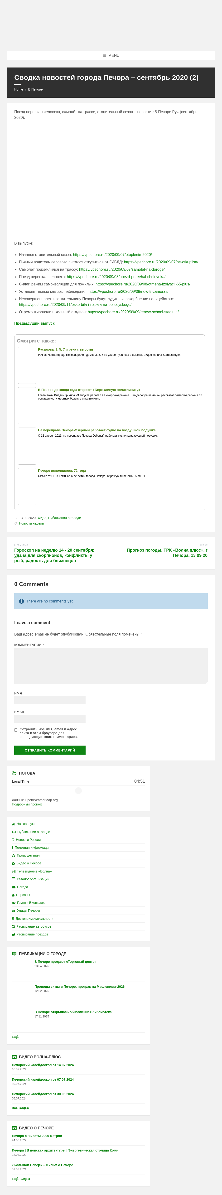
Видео (41, 518)
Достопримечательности (32, 918)
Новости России (26, 840)
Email (19, 712)
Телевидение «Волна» (32, 871)
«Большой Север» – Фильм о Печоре (42, 1165)
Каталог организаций (30, 879)
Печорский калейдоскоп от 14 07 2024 (43, 1065)
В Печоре (35, 89)
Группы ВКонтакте (28, 903)
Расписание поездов (30, 934)
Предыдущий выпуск (34, 323)
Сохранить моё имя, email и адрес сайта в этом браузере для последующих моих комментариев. (49, 733)
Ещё (15, 1037)
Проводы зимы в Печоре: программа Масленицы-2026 (79, 986)
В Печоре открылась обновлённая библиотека (73, 1012)
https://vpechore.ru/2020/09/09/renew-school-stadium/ (133, 312)
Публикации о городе (64, 518)
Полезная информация (31, 847)
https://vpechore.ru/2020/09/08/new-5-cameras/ (128, 291)
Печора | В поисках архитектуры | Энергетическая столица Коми (65, 1150)
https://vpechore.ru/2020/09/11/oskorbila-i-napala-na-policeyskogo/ (75, 305)
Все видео (20, 1108)
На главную (23, 824)
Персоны (21, 895)
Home (18, 89)
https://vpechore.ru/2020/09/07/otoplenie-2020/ (112, 255)
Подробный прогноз (27, 804)
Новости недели (31, 523)
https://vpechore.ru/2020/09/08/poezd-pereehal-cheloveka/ (116, 277)
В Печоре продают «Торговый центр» (65, 962)
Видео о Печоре (26, 863)
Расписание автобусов (31, 926)
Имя (18, 693)
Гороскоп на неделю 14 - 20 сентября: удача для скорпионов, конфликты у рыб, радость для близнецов (54, 555)
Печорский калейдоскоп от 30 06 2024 (43, 1094)
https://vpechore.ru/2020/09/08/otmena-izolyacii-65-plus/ (143, 284)
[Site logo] (111, 41)
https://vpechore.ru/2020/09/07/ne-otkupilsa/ (161, 262)
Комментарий (29, 645)
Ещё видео (21, 1179)
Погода (20, 887)
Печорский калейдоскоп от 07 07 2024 (43, 1079)
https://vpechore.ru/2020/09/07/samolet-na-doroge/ (122, 269)
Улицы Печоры (26, 910)
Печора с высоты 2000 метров (37, 1136)
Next (204, 545)
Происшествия (26, 855)
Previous (21, 545)
